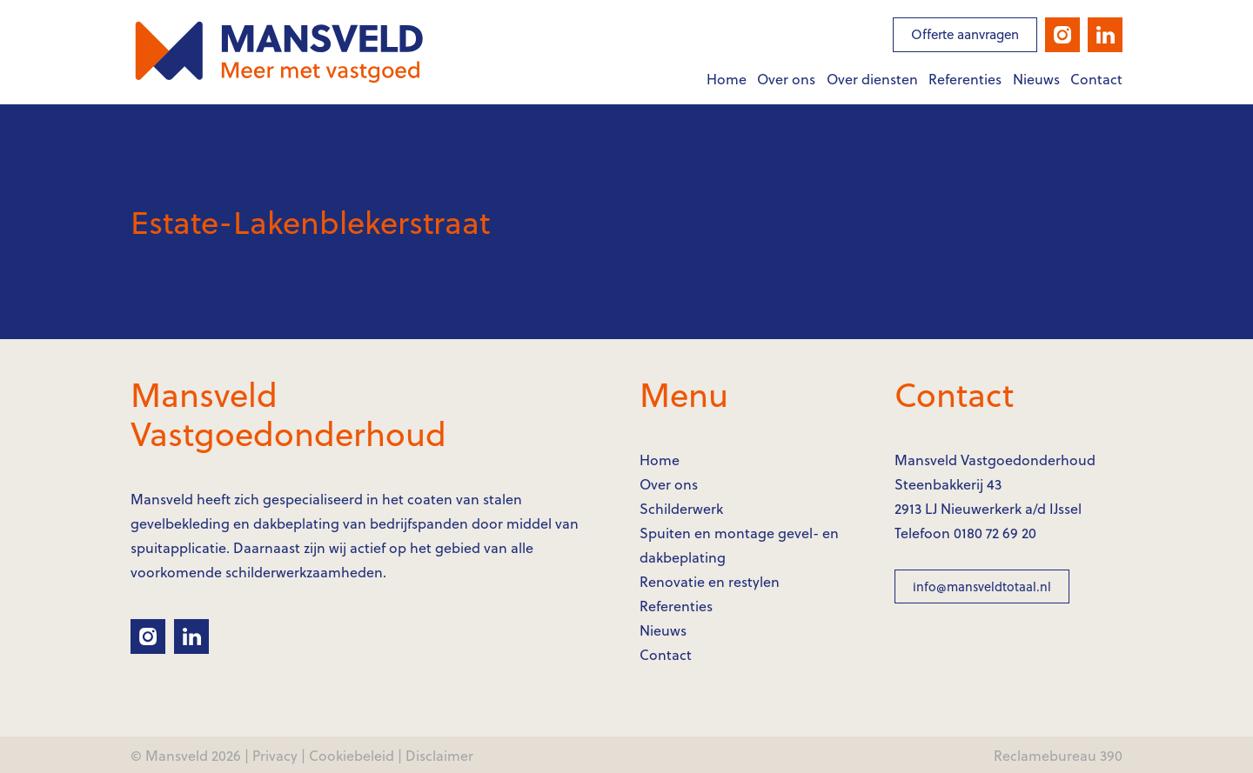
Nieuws (1036, 79)
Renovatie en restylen (710, 581)
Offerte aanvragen (965, 33)
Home (727, 79)
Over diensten (872, 79)
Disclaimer (439, 755)
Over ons (786, 79)
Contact (1096, 79)
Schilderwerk (681, 508)
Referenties (965, 79)
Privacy (275, 755)
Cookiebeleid (351, 755)
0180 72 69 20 (995, 533)
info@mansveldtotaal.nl (982, 586)
